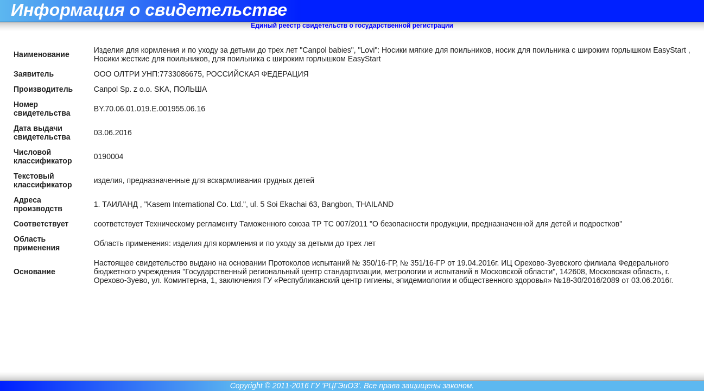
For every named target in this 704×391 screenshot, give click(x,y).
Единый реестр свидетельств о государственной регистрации (352, 25)
